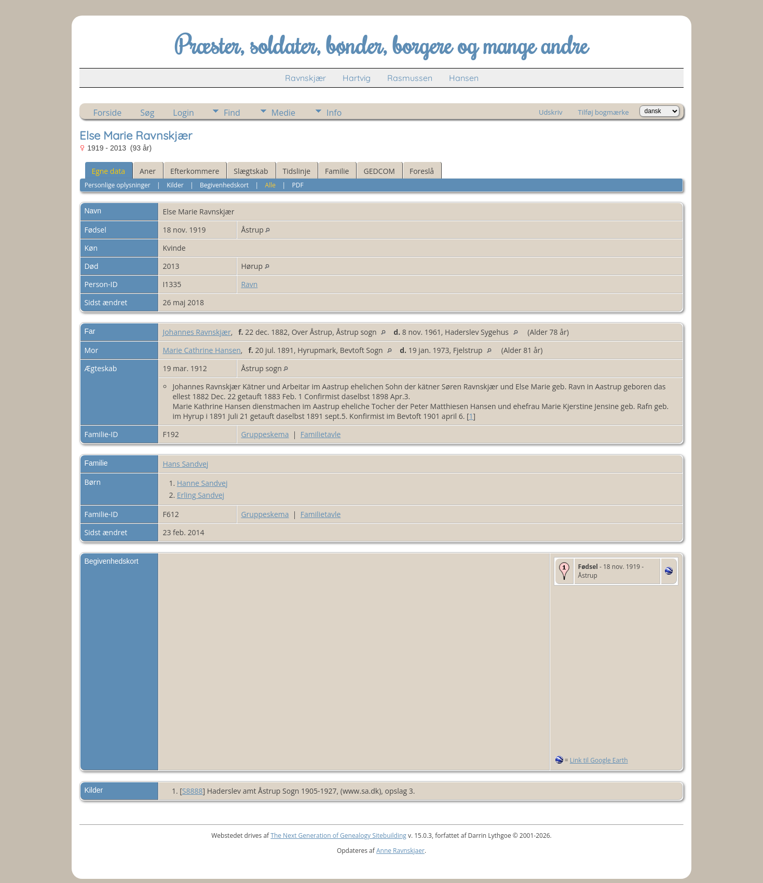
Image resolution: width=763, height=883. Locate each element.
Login (183, 112)
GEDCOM (378, 171)
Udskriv (551, 112)
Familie (337, 171)
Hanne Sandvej (202, 483)
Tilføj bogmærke (603, 112)
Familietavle (321, 434)
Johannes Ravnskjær (196, 332)
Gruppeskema (265, 434)
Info (334, 112)
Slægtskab (251, 171)
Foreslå (422, 171)
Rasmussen (409, 78)
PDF (298, 185)
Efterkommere (194, 171)
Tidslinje (297, 171)
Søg (147, 112)
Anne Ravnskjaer (400, 850)
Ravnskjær (305, 78)
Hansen (464, 78)
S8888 (192, 791)
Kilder (175, 185)
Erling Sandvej (200, 495)
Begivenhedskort (224, 185)
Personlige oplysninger (118, 185)
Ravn (249, 284)
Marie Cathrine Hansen (201, 350)
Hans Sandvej (185, 464)
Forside (107, 112)
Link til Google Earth (599, 760)
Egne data (108, 171)
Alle (270, 185)
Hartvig (357, 78)
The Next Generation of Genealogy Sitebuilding (338, 835)
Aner (148, 171)
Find (232, 112)
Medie (283, 112)
